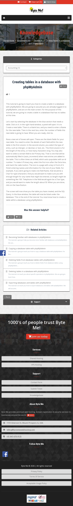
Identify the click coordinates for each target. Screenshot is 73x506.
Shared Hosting (36, 358)
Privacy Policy (36, 471)
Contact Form (36, 382)
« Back (7, 297)
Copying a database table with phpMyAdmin (36, 251)
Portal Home (9, 40)
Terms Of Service (36, 476)
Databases (38, 40)
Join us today (38, 336)
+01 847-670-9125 (12, 436)
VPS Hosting (36, 365)
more (31, 415)
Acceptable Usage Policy (36, 483)
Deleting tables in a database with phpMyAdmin (36, 274)
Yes (10, 217)
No (18, 217)
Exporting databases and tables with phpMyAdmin (36, 286)
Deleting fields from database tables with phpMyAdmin (36, 263)
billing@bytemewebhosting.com (19, 429)
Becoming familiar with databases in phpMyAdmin (36, 240)
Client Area (49, 2)
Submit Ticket (36, 389)
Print (63, 86)
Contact (22, 2)
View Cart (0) (35, 2)
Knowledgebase (24, 40)
